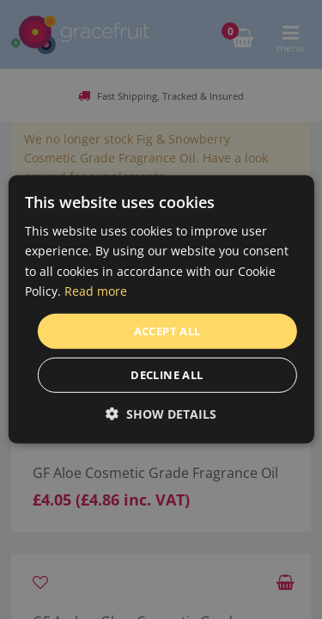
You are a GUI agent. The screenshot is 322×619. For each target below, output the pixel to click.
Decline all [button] (167, 375)
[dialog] (161, 309)
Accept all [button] (167, 331)
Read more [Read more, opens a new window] (95, 290)
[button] (161, 414)
